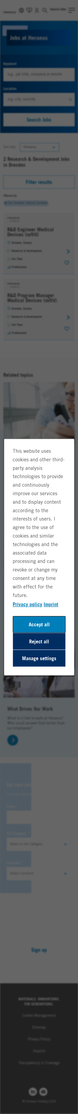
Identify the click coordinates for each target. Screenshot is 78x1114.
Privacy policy (28, 610)
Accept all (39, 630)
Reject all (39, 646)
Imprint (50, 610)
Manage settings (39, 662)
